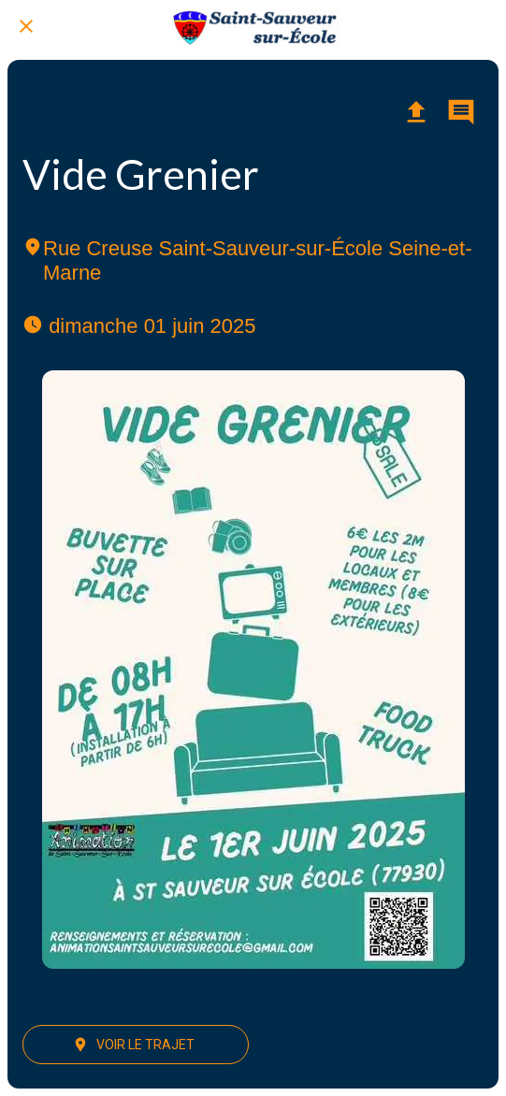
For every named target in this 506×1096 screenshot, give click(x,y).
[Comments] (461, 112)
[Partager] (416, 112)
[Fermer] (26, 26)
